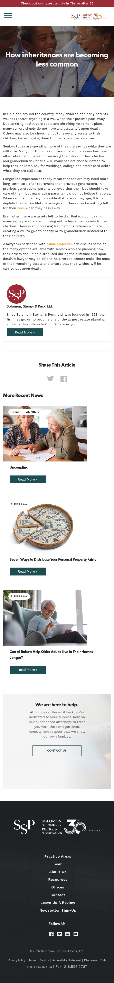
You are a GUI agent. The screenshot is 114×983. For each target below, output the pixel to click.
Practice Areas (57, 856)
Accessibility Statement (66, 960)
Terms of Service (39, 960)
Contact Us (57, 750)
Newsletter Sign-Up (57, 910)
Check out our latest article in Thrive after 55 (57, 3)
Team (58, 864)
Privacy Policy (17, 960)
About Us (58, 872)
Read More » (25, 332)
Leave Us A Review (57, 902)
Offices (57, 887)
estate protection (60, 244)
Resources (58, 879)
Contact (57, 895)
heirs (21, 208)
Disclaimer (90, 960)
